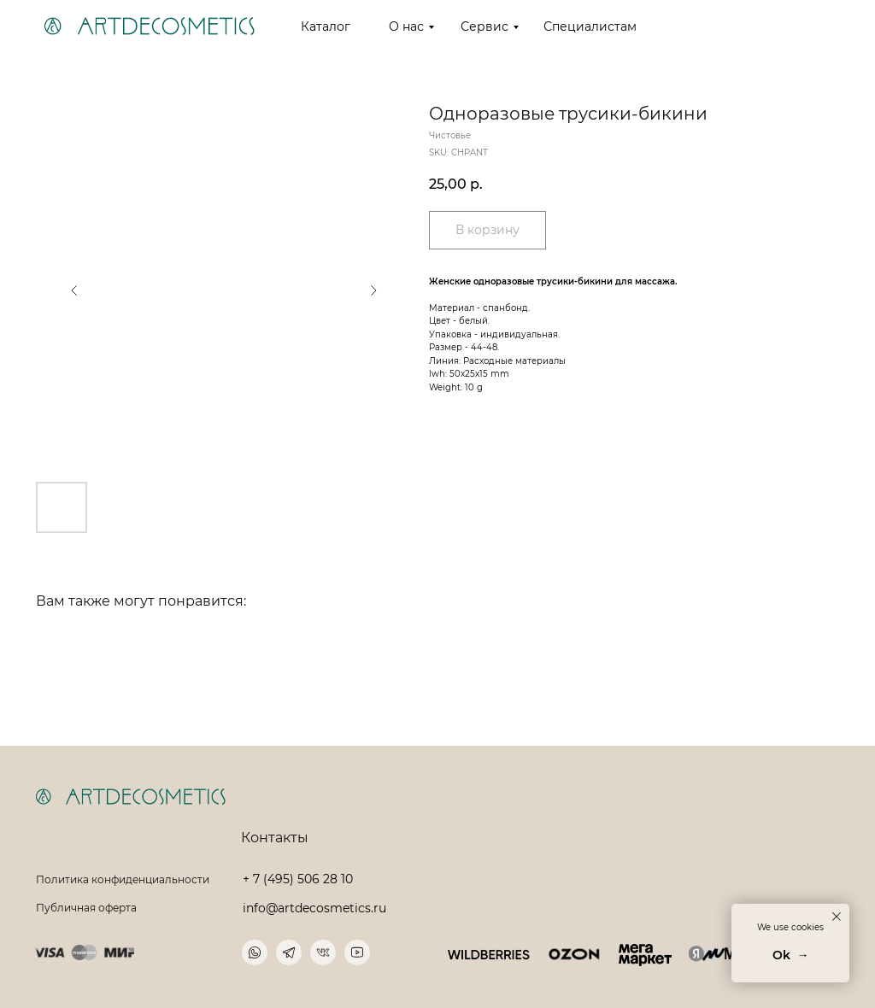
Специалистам (590, 26)
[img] (489, 955)
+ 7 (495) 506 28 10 (298, 879)
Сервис (484, 26)
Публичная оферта (86, 907)
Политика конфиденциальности (122, 879)
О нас (406, 26)
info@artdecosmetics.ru (314, 908)
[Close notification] (836, 916)
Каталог (325, 26)
